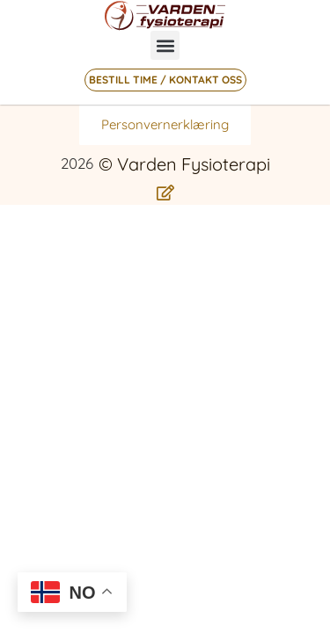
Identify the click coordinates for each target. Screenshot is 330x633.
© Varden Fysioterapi (184, 164)
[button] (165, 45)
